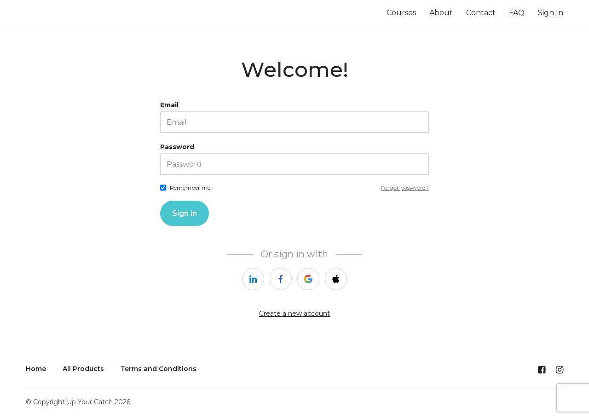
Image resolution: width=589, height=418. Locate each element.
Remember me (190, 187)
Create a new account (294, 313)
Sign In (550, 12)
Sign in (184, 213)
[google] (308, 279)
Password (177, 147)
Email (169, 105)
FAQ (517, 12)
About (441, 12)
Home (36, 369)
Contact (481, 12)
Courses (401, 12)
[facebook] (281, 279)
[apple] (336, 279)
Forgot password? (405, 187)
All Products (83, 369)
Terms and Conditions (158, 369)
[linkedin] (253, 279)
